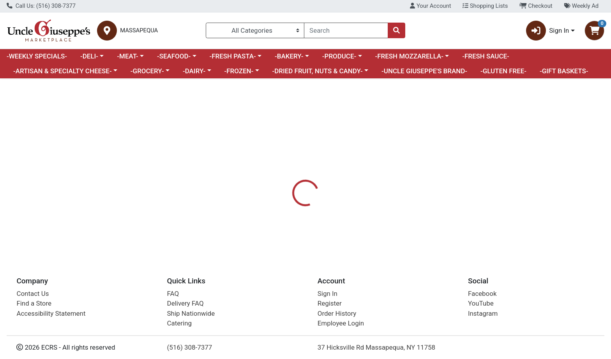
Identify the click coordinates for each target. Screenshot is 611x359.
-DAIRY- (194, 71)
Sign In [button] (547, 31)
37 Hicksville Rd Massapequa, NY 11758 (376, 347)
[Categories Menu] (255, 30)
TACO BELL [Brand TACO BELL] (352, 215)
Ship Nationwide (191, 313)
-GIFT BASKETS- (564, 71)
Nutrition (310, 183)
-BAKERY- (289, 56)
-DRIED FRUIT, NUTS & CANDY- (317, 71)
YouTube (481, 303)
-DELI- (89, 56)
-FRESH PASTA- (232, 56)
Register (330, 303)
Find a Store (33, 303)
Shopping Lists (485, 5)
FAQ (173, 293)
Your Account (430, 5)
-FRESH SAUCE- (485, 56)
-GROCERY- (147, 71)
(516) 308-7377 (189, 347)
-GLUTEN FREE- (503, 71)
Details (276, 183)
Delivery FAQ (185, 303)
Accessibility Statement (50, 313)
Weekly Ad (581, 5)
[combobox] (346, 30)
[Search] (346, 30)
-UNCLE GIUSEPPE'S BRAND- (424, 71)
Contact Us (32, 293)
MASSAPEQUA (139, 31)
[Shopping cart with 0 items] (594, 31)
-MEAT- (127, 56)
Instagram (483, 313)
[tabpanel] (432, 218)
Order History (337, 313)
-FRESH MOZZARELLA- (409, 56)
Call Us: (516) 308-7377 (41, 5)
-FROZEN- (239, 71)
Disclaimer (350, 183)
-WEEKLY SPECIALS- (37, 56)
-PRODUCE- (339, 56)
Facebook (482, 293)
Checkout (536, 5)
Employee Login (341, 323)
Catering (179, 323)
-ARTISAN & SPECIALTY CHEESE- (62, 71)
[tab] (276, 184)
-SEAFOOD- (174, 56)
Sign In (327, 293)
